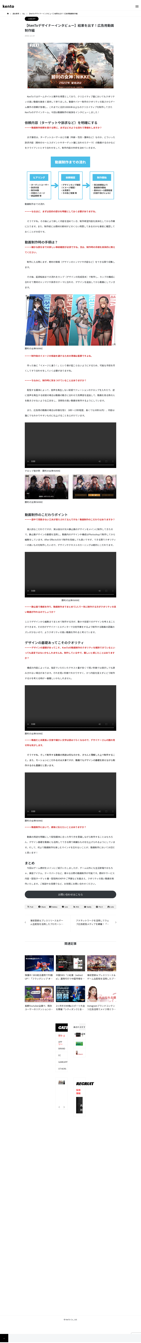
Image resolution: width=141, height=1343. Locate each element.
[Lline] (64, 907)
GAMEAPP (32, 19)
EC (59, 1055)
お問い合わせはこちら (70, 894)
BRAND (61, 1048)
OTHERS (62, 1068)
